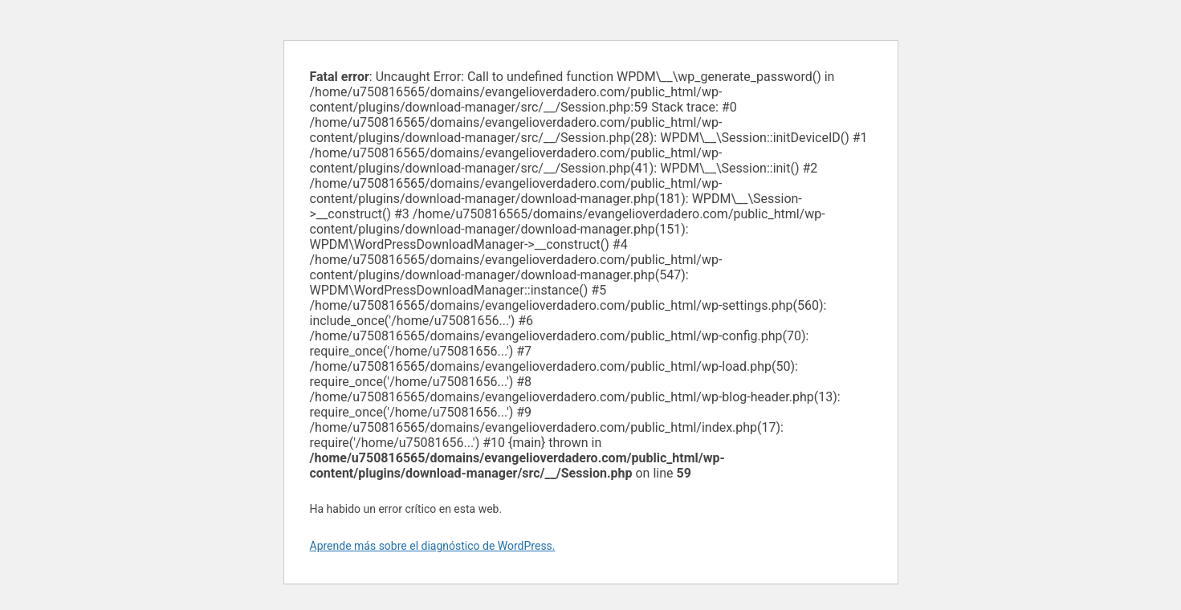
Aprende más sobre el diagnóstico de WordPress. (433, 545)
